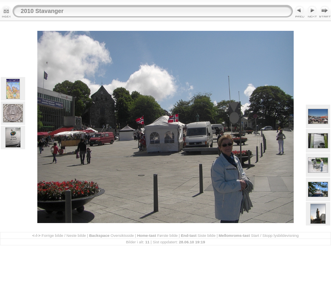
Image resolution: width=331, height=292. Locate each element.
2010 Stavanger (42, 11)
